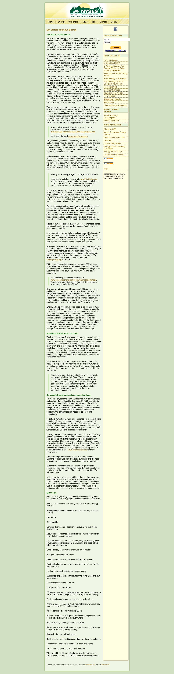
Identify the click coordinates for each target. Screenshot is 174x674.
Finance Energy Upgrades (115, 105)
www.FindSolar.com (88, 179)
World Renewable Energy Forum (115, 133)
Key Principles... (111, 60)
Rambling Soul (105, 664)
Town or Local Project (113, 93)
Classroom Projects (112, 99)
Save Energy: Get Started (115, 79)
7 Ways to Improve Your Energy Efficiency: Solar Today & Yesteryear (114, 68)
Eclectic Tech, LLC (90, 664)
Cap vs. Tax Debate (112, 143)
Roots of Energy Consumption (111, 116)
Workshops (73, 22)
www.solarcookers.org (77, 450)
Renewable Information (114, 155)
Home (51, 22)
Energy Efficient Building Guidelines (114, 147)
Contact (103, 22)
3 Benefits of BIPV (112, 63)
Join (93, 22)
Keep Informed (110, 87)
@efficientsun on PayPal (115, 51)
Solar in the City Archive (114, 137)
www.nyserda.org (54, 260)
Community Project (112, 90)
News (85, 22)
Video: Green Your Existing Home (115, 74)
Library (114, 22)
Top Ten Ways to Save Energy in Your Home (113, 83)
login (106, 169)
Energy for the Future (113, 152)
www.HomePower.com (78, 136)
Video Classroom (111, 121)
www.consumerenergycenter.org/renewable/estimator (73, 280)
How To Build (109, 96)
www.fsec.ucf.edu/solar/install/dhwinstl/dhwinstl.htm (73, 132)
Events (61, 22)
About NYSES (110, 129)
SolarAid (107, 140)
